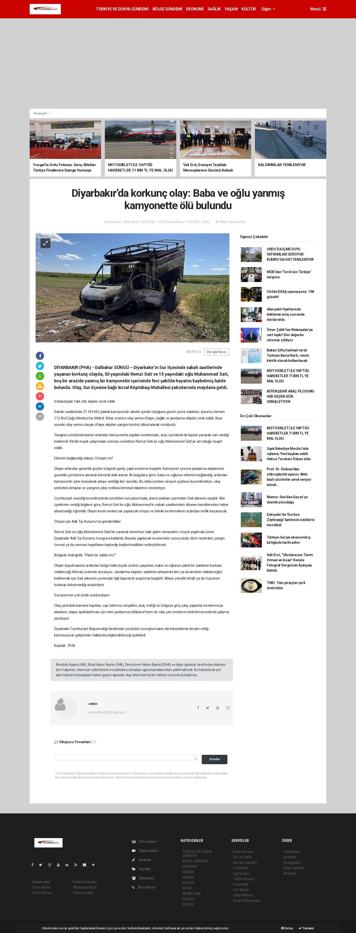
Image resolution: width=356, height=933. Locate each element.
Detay (287, 928)
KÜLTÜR (249, 9)
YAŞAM (231, 9)
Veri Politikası (42, 893)
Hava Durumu (243, 852)
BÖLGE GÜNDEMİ (167, 9)
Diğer (267, 9)
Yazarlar (142, 860)
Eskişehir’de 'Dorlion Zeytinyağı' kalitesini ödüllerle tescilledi (290, 520)
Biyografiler (292, 863)
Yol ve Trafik (242, 857)
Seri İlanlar (241, 890)
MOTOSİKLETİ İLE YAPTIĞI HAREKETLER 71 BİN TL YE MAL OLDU (288, 376)
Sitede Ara (292, 852)
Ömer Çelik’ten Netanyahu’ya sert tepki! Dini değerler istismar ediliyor (290, 335)
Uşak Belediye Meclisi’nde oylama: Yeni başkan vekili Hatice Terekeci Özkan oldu (289, 454)
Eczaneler (240, 868)
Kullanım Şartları (85, 882)
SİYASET (189, 899)
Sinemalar (240, 884)
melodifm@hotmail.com (107, 712)
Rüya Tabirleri (294, 868)
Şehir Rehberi (243, 895)
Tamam (306, 928)
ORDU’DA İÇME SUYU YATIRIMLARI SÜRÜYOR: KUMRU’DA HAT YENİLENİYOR (290, 254)
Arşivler (141, 869)
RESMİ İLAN (191, 894)
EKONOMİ (194, 9)
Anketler (290, 857)
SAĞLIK (214, 9)
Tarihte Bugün (243, 879)
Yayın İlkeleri (41, 887)
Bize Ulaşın (144, 887)
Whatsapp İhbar (85, 887)
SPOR (186, 888)
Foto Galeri (144, 842)
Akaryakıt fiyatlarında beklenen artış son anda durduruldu (286, 314)
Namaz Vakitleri (245, 863)
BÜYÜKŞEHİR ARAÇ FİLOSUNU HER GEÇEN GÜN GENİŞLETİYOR (290, 396)
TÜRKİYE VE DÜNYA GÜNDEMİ (122, 9)
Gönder (214, 759)
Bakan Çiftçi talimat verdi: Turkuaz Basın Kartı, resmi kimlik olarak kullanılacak (288, 355)
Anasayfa (40, 113)
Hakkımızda (41, 882)
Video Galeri (145, 851)
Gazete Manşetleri (247, 901)
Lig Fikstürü (241, 873)
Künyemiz (143, 878)
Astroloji (290, 873)
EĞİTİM (188, 905)
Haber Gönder (83, 893)
